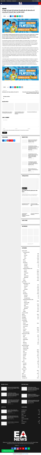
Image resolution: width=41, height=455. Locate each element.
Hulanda (24, 355)
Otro (24, 360)
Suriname (24, 358)
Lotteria (24, 330)
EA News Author (5, 13)
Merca (24, 357)
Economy (25, 255)
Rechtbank (26, 289)
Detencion (24, 364)
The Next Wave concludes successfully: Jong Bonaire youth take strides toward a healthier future (33, 163)
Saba (25, 274)
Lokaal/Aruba (25, 283)
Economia (24, 329)
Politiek (24, 311)
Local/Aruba (25, 252)
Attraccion (24, 342)
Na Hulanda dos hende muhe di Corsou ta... (25, 204)
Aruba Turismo (24, 333)
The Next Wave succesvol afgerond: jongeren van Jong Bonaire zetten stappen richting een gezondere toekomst (33, 155)
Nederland (26, 308)
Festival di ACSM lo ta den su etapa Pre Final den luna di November (19, 112)
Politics (24, 280)
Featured (23, 312)
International (25, 262)
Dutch (23, 281)
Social (3, 8)
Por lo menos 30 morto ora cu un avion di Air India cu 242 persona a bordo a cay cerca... (13, 416)
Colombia (25, 265)
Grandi (24, 370)
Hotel (24, 336)
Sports (24, 259)
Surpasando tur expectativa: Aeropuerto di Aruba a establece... (25, 215)
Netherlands (26, 277)
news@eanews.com (22, 445)
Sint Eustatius (24, 318)
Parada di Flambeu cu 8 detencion (13, 422)
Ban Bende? (24, 376)
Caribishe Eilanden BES (27, 299)
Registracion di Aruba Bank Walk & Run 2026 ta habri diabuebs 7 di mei (32, 140)
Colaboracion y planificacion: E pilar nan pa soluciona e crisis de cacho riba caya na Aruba (33, 401)
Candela (24, 367)
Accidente (24, 363)
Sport (24, 290)
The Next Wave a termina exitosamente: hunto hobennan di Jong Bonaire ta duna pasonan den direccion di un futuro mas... (33, 147)
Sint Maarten (25, 349)
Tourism (24, 261)
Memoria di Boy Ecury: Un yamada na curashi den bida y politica (33, 169)
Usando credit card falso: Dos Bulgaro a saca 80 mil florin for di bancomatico (13, 410)
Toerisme (24, 292)
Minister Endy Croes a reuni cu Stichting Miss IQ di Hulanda (7, 112)
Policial (24, 323)
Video (23, 373)
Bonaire (25, 271)
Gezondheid (26, 284)
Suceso (23, 361)
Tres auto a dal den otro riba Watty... (35, 214)
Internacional (24, 345)
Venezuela (26, 264)
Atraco (24, 366)
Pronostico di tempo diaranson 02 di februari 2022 (35, 204)
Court (25, 256)
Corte (24, 327)
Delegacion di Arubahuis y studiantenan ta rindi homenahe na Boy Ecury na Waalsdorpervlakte (34, 395)
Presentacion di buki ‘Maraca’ (32, 112)
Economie (25, 286)
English (23, 250)
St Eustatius (24, 317)
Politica (24, 324)
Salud (24, 321)
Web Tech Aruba (25, 453)
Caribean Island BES (26, 268)
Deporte (23, 314)
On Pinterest (24, 226)
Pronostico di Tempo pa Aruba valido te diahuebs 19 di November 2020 (30, 92)
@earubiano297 (30, 243)
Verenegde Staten (27, 298)
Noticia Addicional (26, 332)
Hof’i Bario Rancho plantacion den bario (29, 191)
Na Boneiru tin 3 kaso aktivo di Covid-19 (10, 92)
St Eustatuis (24, 315)
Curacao (24, 348)
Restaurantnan (25, 339)
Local (5, 8)
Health (25, 253)
